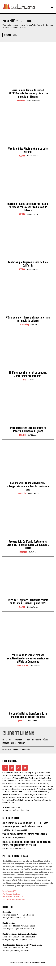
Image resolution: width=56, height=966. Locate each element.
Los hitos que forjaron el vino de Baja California (28, 264)
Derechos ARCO (9, 891)
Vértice (23, 435)
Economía (24, 325)
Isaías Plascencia (33, 100)
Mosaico (22, 156)
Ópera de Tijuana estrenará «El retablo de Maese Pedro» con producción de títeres (27, 207)
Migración (22, 493)
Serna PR (33, 325)
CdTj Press (32, 435)
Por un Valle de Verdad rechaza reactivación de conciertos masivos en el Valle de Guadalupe (28, 658)
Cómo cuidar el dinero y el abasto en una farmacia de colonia (28, 319)
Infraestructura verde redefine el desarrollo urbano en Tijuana (28, 429)
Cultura (22, 214)
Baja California (23, 665)
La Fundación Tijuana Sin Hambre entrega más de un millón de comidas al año (28, 486)
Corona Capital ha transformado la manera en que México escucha (28, 715)
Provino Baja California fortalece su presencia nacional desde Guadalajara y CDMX (28, 545)
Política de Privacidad (12, 896)
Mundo (25, 380)
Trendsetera (32, 721)
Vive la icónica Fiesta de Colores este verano (28, 150)
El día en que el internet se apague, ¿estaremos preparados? (28, 374)
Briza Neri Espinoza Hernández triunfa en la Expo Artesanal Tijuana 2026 (28, 601)
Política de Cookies (11, 894)
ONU (32, 380)
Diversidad (21, 100)
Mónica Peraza (32, 156)
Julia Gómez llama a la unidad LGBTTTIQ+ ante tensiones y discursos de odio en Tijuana (28, 93)
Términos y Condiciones (13, 899)
